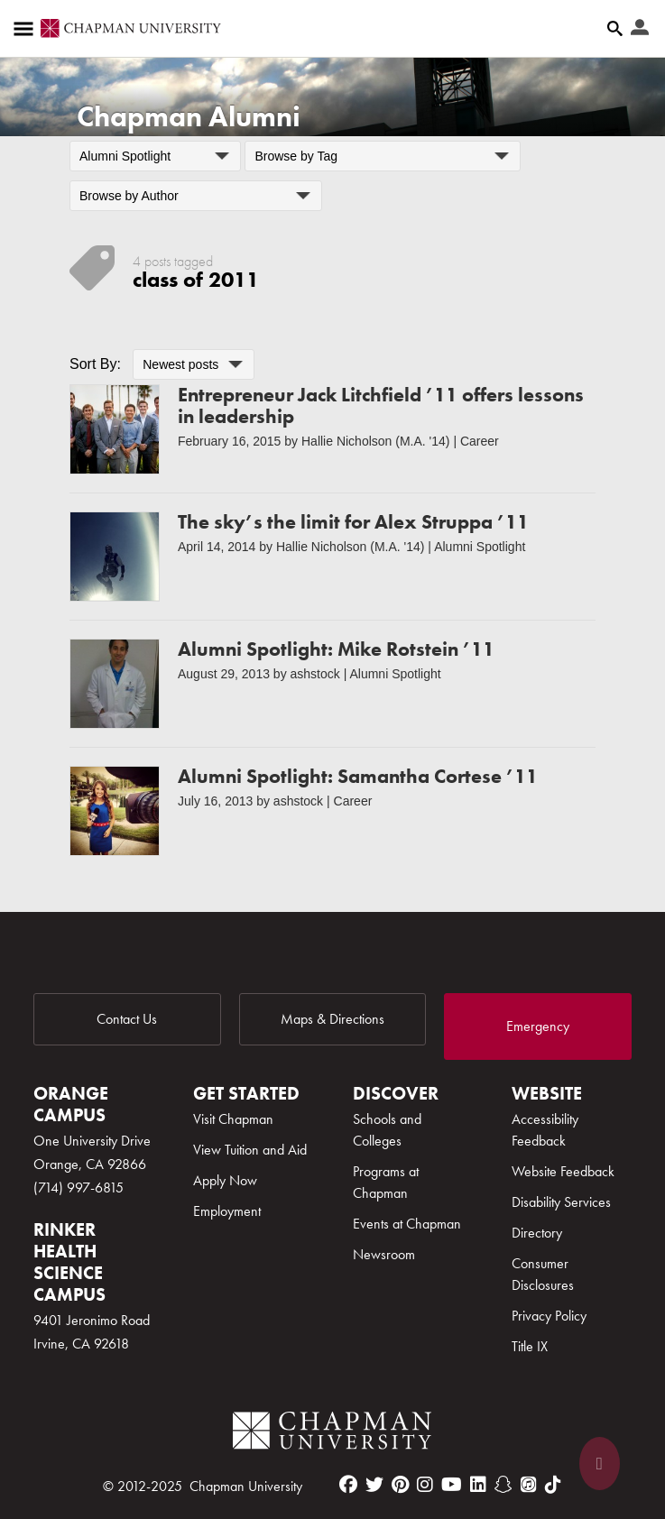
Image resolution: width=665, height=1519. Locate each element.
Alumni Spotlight (479, 546)
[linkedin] (478, 1485)
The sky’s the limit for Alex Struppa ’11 (353, 522)
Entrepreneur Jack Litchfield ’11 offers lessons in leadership (381, 405)
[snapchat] (503, 1485)
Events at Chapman (407, 1223)
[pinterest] (400, 1485)
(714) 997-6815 (78, 1187)
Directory (537, 1232)
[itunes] (529, 1485)
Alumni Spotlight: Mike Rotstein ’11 (336, 649)
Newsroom (384, 1254)
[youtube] (451, 1485)
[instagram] (425, 1485)
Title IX (530, 1346)
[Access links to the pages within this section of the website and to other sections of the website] (27, 29)
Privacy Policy (549, 1315)
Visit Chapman (233, 1118)
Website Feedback (563, 1171)
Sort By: (95, 364)
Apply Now (225, 1180)
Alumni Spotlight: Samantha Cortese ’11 (358, 776)
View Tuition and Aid (250, 1149)
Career (479, 441)
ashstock (315, 674)
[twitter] (374, 1485)
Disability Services (561, 1201)
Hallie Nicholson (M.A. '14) (375, 441)
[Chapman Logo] (332, 1434)
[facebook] (348, 1485)
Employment (227, 1210)
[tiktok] (553, 1485)
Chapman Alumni (188, 116)
